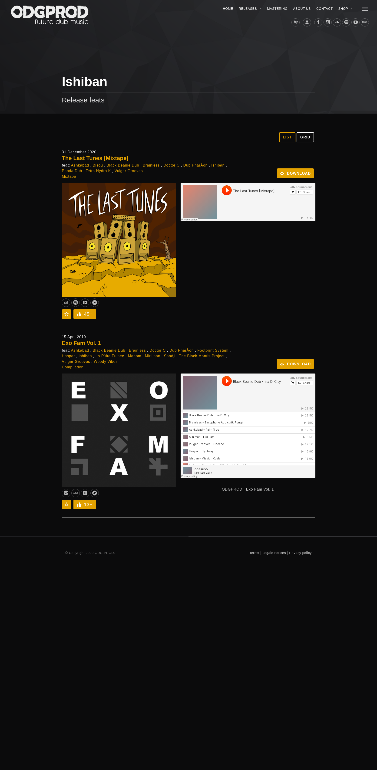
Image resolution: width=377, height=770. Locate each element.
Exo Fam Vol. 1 (81, 343)
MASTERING (277, 8)
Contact (324, 8)
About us (302, 8)
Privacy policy (300, 553)
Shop (343, 8)
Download (294, 173)
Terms (254, 553)
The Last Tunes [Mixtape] (95, 158)
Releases (248, 8)
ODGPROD (232, 489)
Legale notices (274, 553)
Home (228, 8)
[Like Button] (79, 314)
